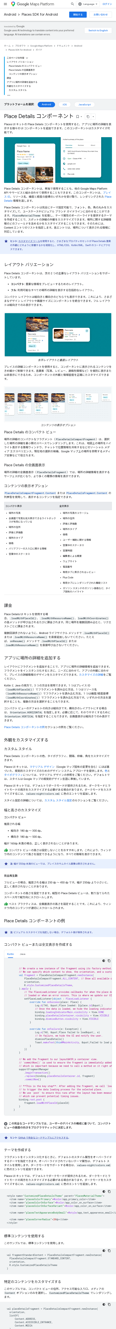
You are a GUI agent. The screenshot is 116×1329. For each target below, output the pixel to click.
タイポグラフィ (13, 775)
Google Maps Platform (41, 46)
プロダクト (20, 46)
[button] (58, 1126)
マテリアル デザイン (42, 766)
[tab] (10, 954)
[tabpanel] (58, 1036)
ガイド (39, 50)
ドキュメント (63, 46)
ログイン (107, 4)
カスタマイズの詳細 (91, 674)
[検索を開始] (73, 4)
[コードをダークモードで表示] (103, 960)
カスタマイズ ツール (29, 241)
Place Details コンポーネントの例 (24, 727)
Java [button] (22, 954)
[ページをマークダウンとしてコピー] (88, 117)
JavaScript (84, 104)
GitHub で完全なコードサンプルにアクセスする (43, 1137)
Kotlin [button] (10, 954)
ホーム (7, 46)
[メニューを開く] (5, 4)
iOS (65, 104)
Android (10, 14)
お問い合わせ (101, 14)
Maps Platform (35, 4)
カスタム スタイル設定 (58, 800)
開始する (78, 14)
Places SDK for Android (40, 14)
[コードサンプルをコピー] (109, 960)
